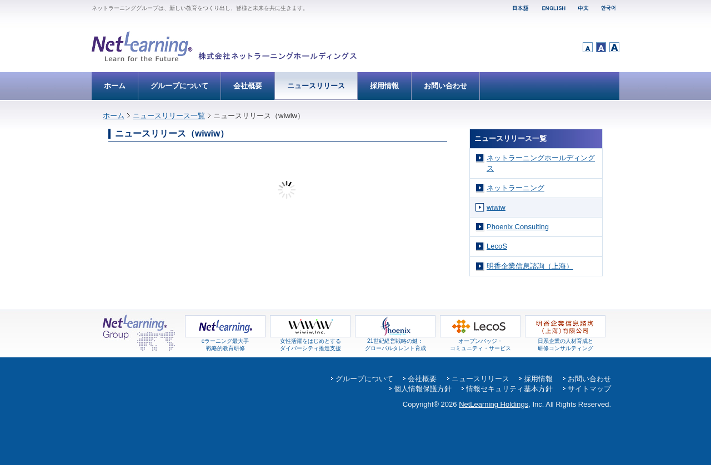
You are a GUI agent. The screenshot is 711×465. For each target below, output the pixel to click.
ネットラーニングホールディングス (541, 163)
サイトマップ (589, 389)
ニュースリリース (316, 86)
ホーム (115, 86)
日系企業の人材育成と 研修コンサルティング (565, 341)
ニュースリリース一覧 (169, 116)
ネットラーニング (515, 188)
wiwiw (496, 207)
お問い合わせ (445, 86)
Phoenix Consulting (518, 227)
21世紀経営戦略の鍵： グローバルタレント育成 (395, 341)
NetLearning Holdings (493, 404)
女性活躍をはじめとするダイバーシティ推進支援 (310, 341)
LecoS (497, 246)
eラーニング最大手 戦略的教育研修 (225, 341)
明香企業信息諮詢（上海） (530, 266)
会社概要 (247, 86)
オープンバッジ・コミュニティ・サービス (480, 341)
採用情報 (384, 86)
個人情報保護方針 (423, 389)
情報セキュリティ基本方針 (509, 389)
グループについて (179, 86)
